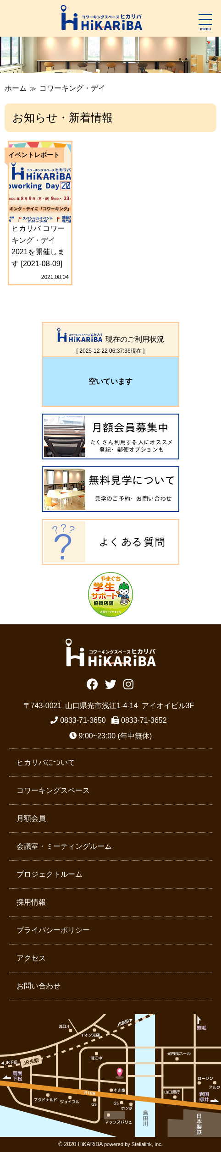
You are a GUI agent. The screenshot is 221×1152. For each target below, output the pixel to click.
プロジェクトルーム (50, 874)
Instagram (129, 683)
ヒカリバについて (46, 762)
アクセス (31, 958)
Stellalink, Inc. (147, 1144)
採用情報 (31, 902)
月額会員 (31, 818)
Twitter (111, 683)
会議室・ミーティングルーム (64, 846)
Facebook (92, 683)
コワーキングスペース (53, 790)
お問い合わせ (39, 986)
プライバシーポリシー (53, 930)
